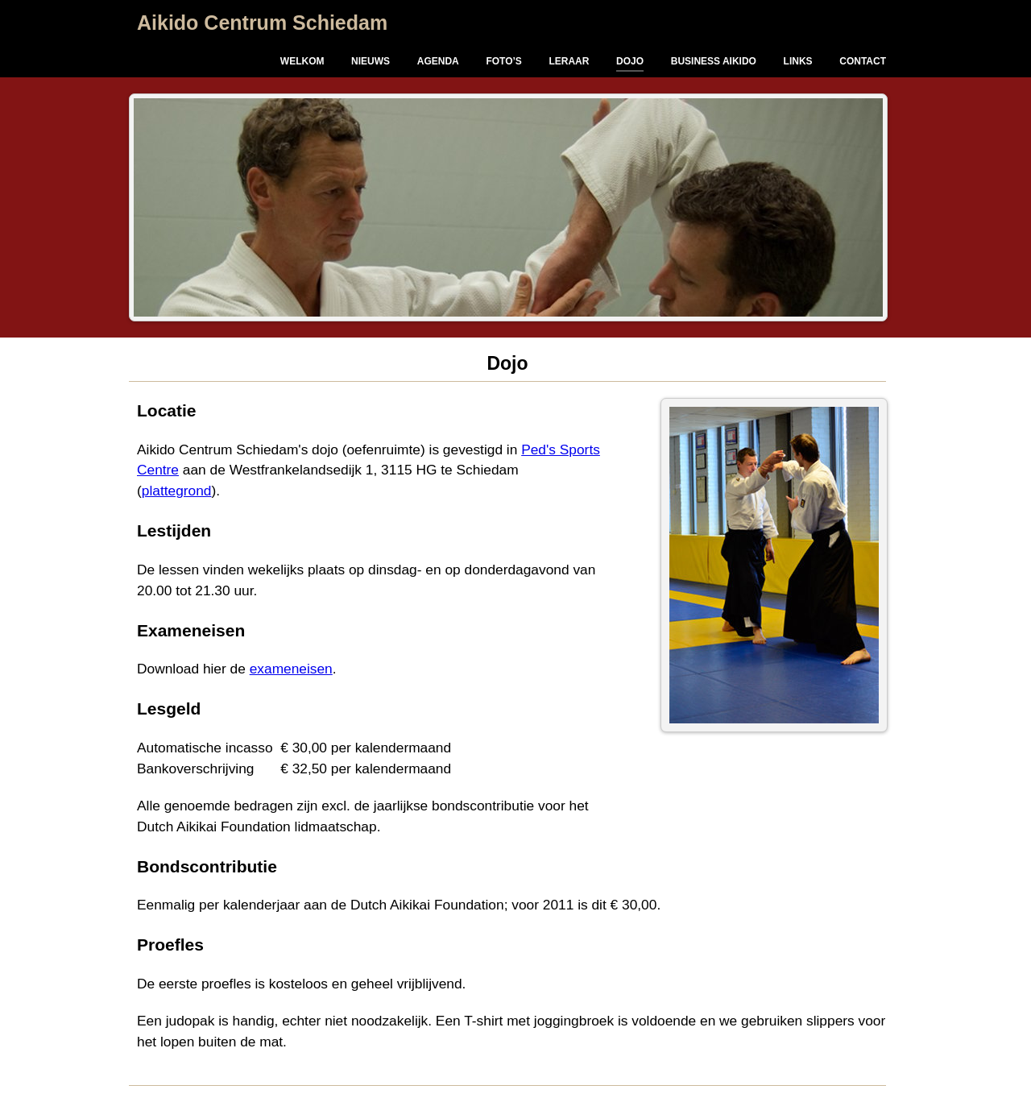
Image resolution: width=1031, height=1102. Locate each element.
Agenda (438, 61)
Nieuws (370, 61)
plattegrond (177, 491)
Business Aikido (713, 61)
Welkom (302, 61)
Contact (862, 61)
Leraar (569, 61)
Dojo (630, 61)
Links (798, 61)
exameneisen (291, 669)
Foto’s (503, 61)
